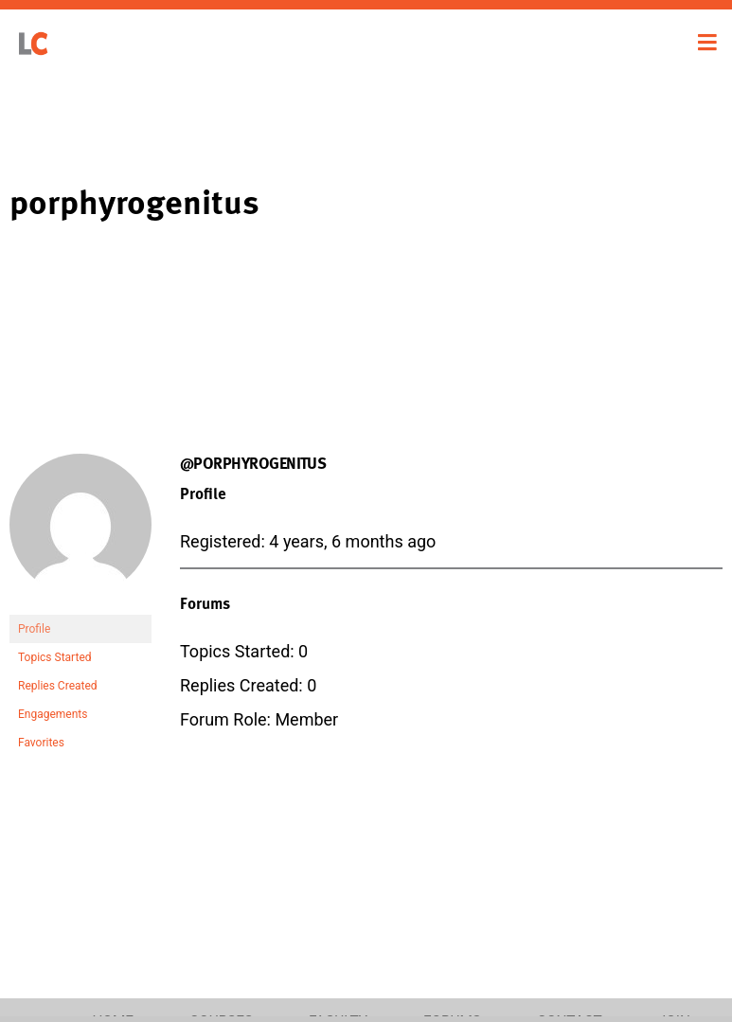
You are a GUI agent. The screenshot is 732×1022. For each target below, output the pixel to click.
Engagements (52, 714)
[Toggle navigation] (707, 43)
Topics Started (55, 657)
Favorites (41, 742)
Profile (34, 629)
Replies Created (58, 685)
